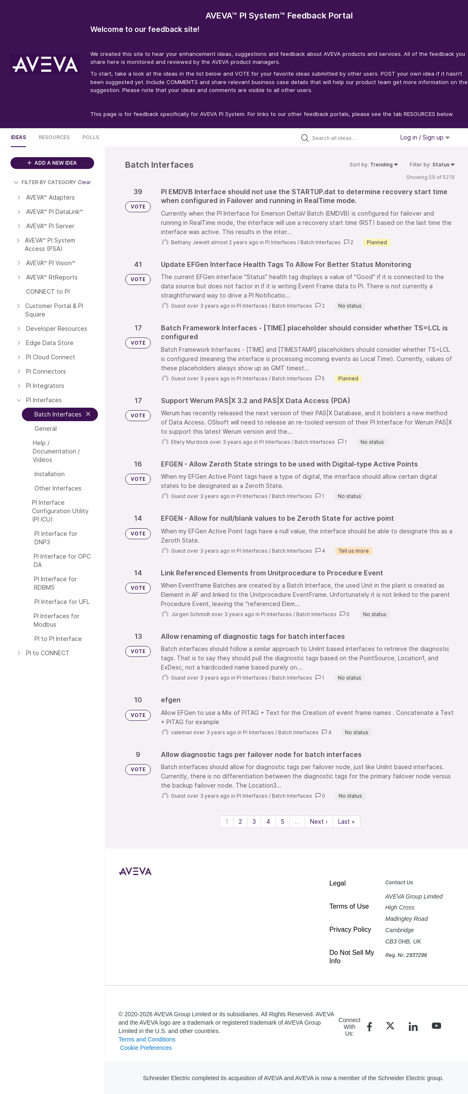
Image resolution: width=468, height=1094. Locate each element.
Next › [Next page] (319, 821)
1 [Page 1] (226, 821)
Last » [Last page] (346, 821)
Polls (90, 137)
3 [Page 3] (254, 821)
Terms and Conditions (146, 1039)
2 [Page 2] (240, 821)
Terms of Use (349, 906)
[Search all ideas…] (351, 138)
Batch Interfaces (320, 242)
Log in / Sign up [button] (425, 137)
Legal (337, 883)
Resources (54, 137)
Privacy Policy (350, 929)
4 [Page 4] (268, 821)
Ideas (18, 137)
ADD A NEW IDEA (52, 163)
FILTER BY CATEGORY (44, 182)
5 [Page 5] (282, 821)
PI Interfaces (280, 242)
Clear (84, 182)
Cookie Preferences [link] (146, 1047)
